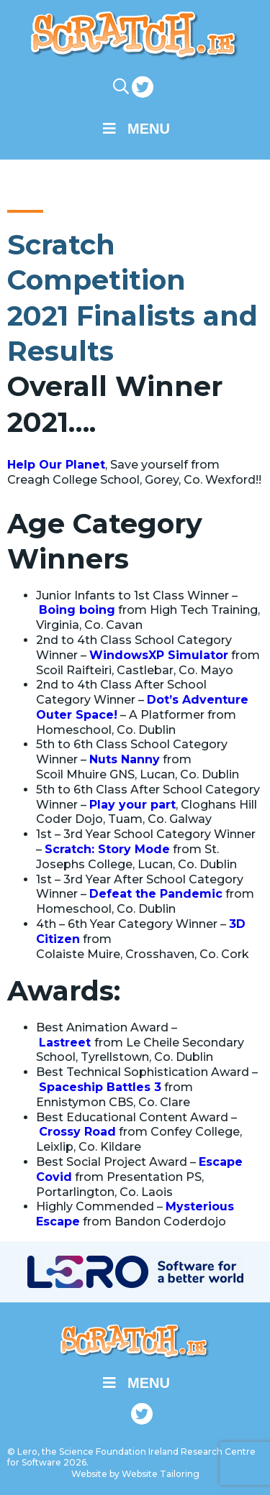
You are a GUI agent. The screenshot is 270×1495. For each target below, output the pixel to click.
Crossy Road (77, 1131)
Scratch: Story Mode (107, 849)
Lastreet (66, 1042)
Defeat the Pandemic (155, 894)
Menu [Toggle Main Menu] (135, 129)
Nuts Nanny (124, 759)
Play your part (132, 804)
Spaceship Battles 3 (100, 1087)
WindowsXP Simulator (158, 655)
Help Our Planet (56, 465)
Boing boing (77, 610)
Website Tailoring (160, 1473)
